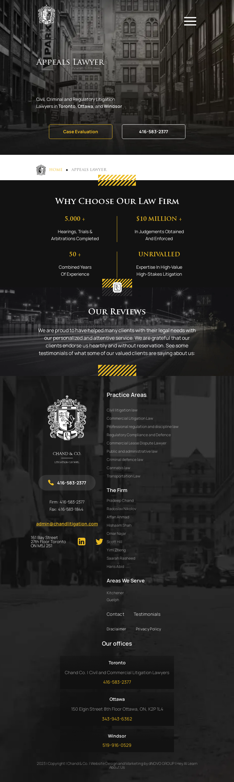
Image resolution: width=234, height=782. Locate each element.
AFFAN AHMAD (118, 517)
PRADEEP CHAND (120, 500)
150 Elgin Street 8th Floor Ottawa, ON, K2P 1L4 (117, 709)
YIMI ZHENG (116, 550)
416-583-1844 (71, 509)
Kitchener (115, 593)
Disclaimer (116, 629)
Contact (115, 614)
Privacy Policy (148, 629)
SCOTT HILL (114, 541)
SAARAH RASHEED (121, 558)
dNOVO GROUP (161, 763)
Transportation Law (123, 476)
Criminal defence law (125, 459)
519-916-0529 (117, 745)
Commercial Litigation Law (130, 418)
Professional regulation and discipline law (142, 426)
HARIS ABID (115, 566)
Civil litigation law (122, 410)
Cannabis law (118, 467)
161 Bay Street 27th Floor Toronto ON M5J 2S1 (48, 542)
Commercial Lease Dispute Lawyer (136, 443)
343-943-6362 (117, 719)
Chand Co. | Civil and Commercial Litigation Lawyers (117, 672)
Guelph (113, 600)
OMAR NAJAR (116, 533)
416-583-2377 (153, 131)
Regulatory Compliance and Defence (139, 434)
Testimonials (147, 614)
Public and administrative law (132, 451)
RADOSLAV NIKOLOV (121, 508)
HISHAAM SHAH (119, 525)
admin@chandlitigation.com (67, 524)
